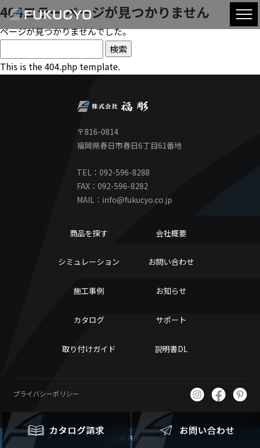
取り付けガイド (89, 348)
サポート (171, 319)
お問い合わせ (171, 261)
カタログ (89, 319)
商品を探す (89, 233)
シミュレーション (89, 261)
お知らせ (171, 290)
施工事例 (89, 290)
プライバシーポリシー (46, 393)
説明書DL (171, 348)
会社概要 (171, 233)
